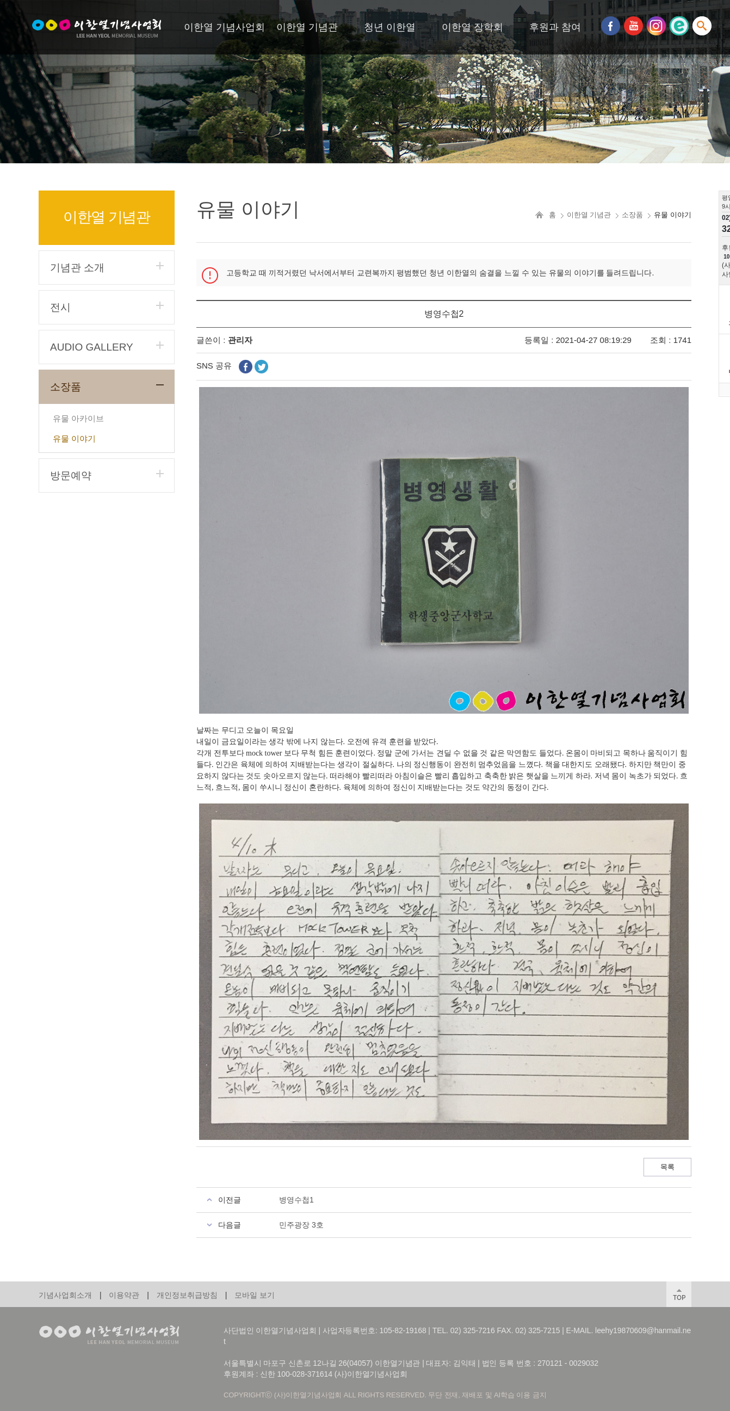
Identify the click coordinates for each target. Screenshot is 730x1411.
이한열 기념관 (307, 27)
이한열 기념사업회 (224, 27)
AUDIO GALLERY (91, 347)
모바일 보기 (254, 1295)
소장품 (65, 386)
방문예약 (70, 475)
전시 (60, 307)
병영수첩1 (296, 1199)
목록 (667, 1167)
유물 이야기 (74, 438)
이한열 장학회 (472, 27)
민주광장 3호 (301, 1224)
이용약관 (124, 1295)
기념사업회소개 (65, 1295)
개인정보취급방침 (187, 1295)
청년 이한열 (390, 27)
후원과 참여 (555, 27)
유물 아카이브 (78, 418)
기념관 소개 (77, 267)
